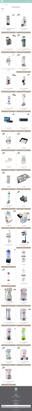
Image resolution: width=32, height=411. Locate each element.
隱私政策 (14, 409)
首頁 (1, 4)
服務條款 (18, 409)
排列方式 (2, 8)
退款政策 (16, 409)
